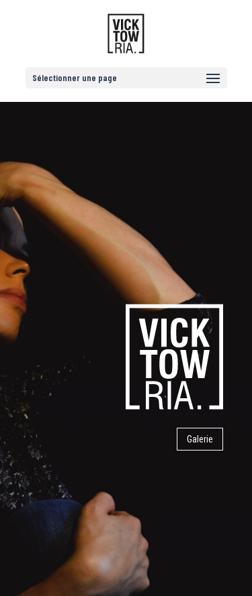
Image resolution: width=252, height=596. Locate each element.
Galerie (200, 439)
